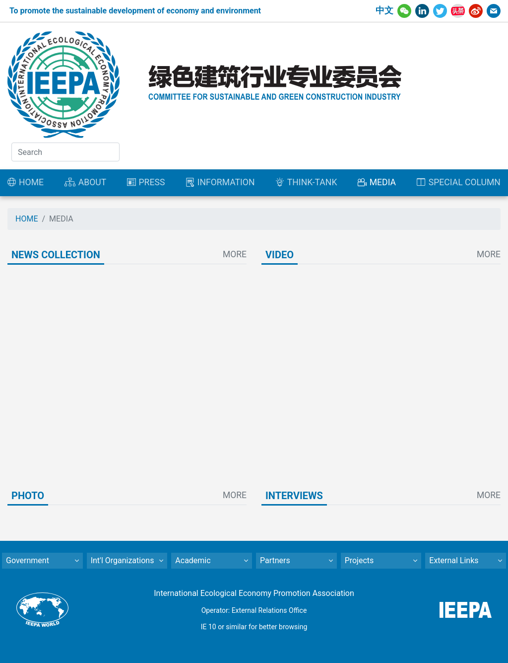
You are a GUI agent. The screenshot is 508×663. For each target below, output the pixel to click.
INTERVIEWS (294, 496)
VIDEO (279, 255)
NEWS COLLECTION (55, 255)
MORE (235, 254)
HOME (26, 218)
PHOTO (27, 496)
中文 (384, 10)
